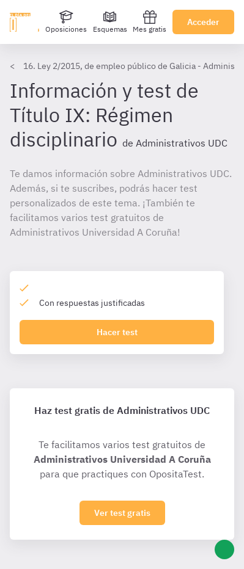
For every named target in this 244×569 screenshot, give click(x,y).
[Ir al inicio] (24, 22)
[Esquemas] (110, 22)
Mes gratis (149, 22)
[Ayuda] (224, 549)
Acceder (203, 21)
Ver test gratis (122, 512)
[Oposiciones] (66, 22)
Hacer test (117, 332)
